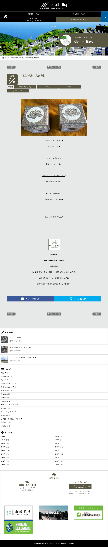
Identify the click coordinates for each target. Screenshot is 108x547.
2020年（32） (5, 447)
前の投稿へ (11, 67)
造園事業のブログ (33, 14)
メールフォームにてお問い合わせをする (80, 486)
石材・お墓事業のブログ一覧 (15, 58)
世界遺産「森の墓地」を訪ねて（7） (12, 419)
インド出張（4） (6, 415)
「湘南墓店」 (54, 254)
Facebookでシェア (32, 299)
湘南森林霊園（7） (7, 376)
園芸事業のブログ (79, 14)
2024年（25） (5, 440)
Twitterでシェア (80, 299)
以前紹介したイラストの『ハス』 (53, 176)
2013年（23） (59, 457)
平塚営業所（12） (6, 401)
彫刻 (47, 87)
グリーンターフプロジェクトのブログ (33, 20)
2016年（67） (5, 454)
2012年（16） (5, 461)
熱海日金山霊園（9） (7, 394)
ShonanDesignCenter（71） (9, 412)
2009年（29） (59, 464)
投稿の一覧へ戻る (55, 67)
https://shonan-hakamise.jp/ (54, 260)
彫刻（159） (5, 373)
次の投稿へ (97, 67)
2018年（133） (5, 450)
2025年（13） (59, 436)
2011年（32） (59, 461)
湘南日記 (70, 87)
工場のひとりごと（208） (9, 387)
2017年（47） (59, 450)
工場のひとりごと (25, 87)
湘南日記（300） (6, 426)
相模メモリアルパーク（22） (9, 405)
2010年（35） (5, 464)
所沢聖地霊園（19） (7, 397)
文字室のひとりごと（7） (9, 383)
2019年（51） (59, 447)
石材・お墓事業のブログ (79, 19)
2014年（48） (5, 457)
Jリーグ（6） (5, 380)
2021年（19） (59, 443)
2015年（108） (59, 454)
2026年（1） (5, 436)
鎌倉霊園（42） (6, 408)
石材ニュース (17, 91)
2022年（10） (5, 443)
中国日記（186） (6, 422)
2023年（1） (59, 440)
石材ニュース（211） (7, 390)
